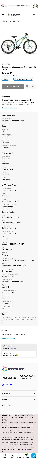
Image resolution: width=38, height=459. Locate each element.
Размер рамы (6, 76)
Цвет (15, 76)
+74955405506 (9, 377)
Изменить (13, 348)
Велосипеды (14, 21)
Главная (4, 21)
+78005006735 (27, 375)
